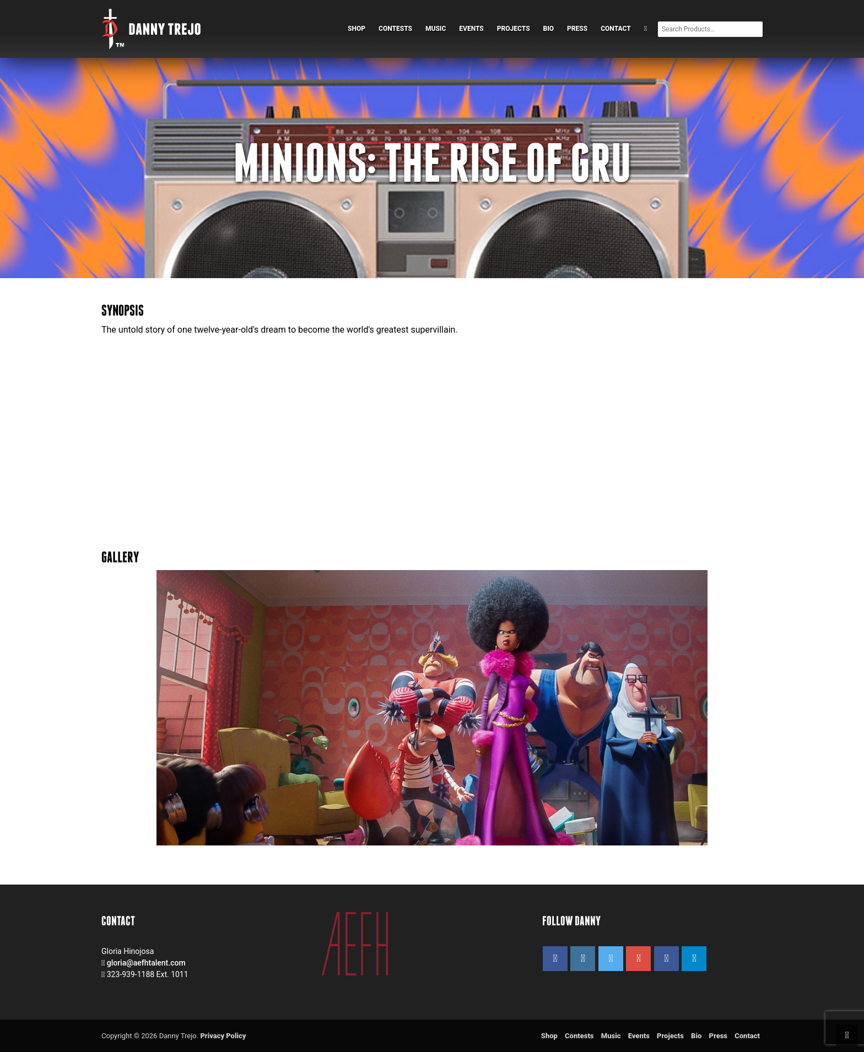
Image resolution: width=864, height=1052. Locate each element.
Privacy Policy (223, 1036)
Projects (513, 28)
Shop (356, 28)
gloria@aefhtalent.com (146, 962)
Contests (395, 28)
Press (577, 28)
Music (435, 28)
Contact (615, 28)
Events (471, 28)
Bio (548, 28)
